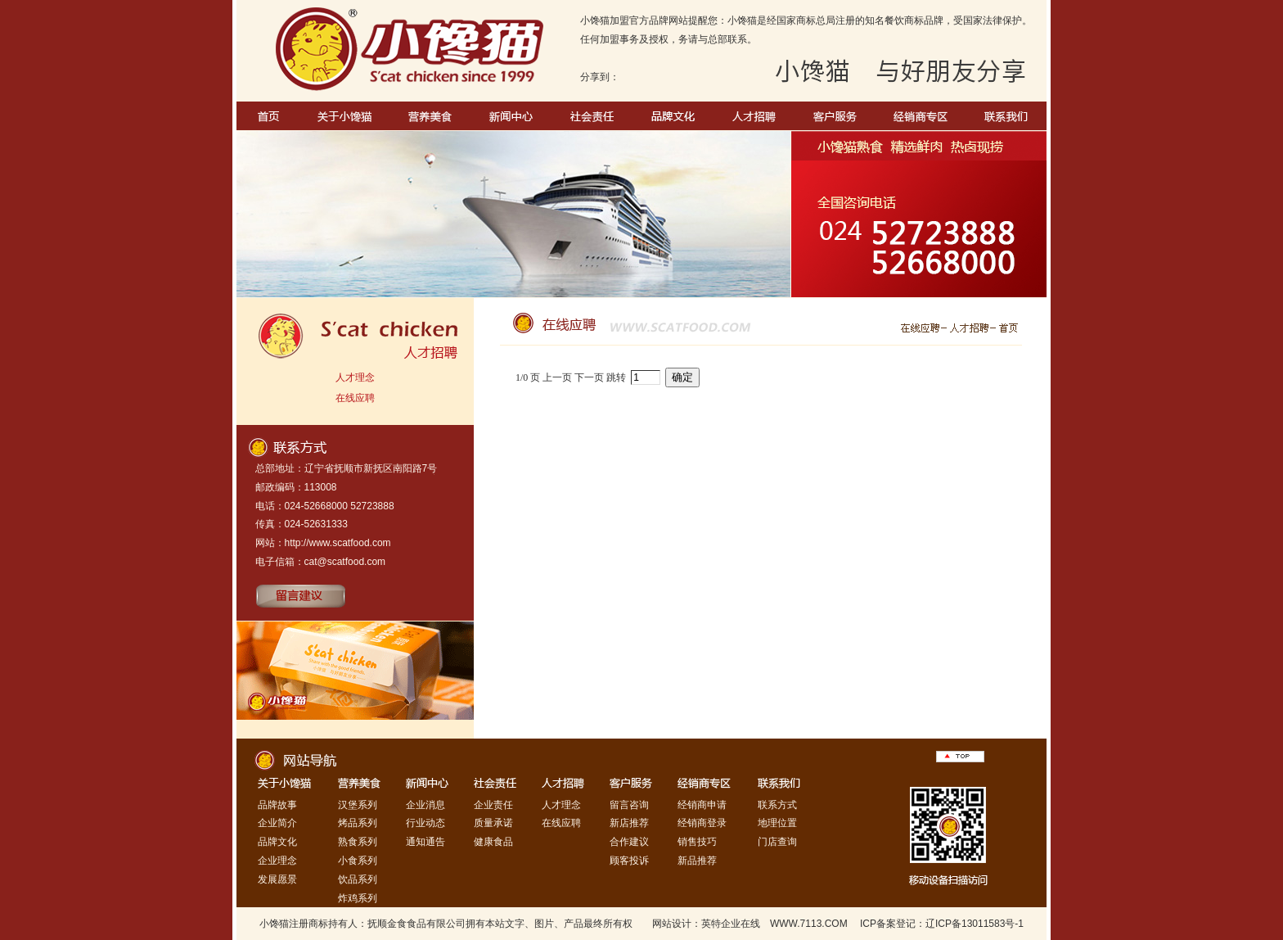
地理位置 (777, 823)
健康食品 (493, 841)
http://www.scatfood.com (338, 543)
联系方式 (777, 805)
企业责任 (493, 805)
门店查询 (777, 841)
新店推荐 (629, 823)
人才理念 (355, 377)
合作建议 (629, 841)
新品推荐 (697, 860)
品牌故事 (277, 805)
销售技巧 (697, 841)
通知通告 (425, 841)
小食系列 (357, 860)
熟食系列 (357, 841)
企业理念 (277, 860)
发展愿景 (277, 879)
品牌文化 (277, 841)
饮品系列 (357, 879)
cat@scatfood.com (345, 561)
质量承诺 (493, 823)
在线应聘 (355, 398)
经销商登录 (702, 823)
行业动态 (425, 823)
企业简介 (277, 823)
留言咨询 (629, 805)
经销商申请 (702, 805)
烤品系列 (357, 823)
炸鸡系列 (357, 898)
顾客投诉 (629, 860)
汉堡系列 (357, 805)
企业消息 (425, 805)
